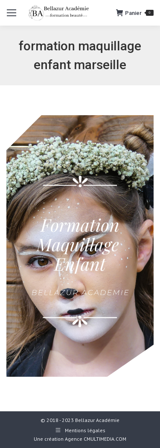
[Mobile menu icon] (11, 13)
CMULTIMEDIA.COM (105, 439)
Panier (135, 12)
